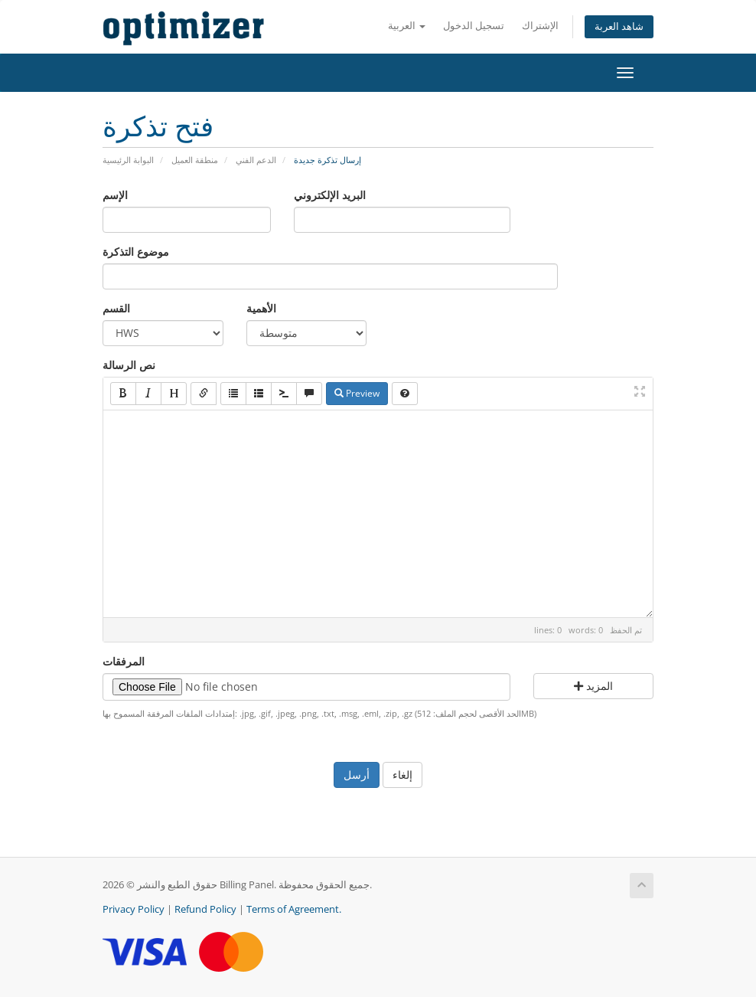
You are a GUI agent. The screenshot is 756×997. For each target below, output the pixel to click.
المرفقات (124, 661)
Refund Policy (205, 909)
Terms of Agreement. (293, 909)
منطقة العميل (194, 159)
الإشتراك (540, 25)
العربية (406, 25)
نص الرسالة (129, 365)
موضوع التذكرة (136, 251)
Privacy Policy (134, 909)
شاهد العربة (619, 26)
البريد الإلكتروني (330, 195)
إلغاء (402, 774)
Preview (357, 393)
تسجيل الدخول (473, 25)
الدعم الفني (256, 159)
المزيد (593, 685)
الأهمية (261, 308)
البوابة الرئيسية (128, 159)
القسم (116, 308)
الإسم (115, 195)
